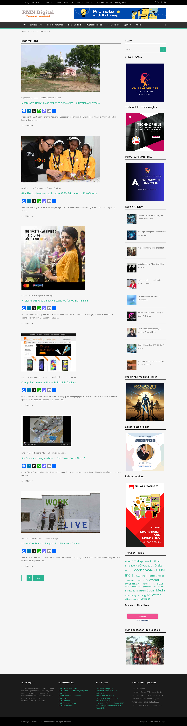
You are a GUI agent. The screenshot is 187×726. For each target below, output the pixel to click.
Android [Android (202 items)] (133, 561)
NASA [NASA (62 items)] (154, 584)
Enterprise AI (36, 24)
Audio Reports (101, 693)
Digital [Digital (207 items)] (159, 565)
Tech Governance (55, 24)
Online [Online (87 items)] (132, 586)
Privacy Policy (120, 2)
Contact (109, 2)
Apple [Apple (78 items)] (147, 561)
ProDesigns (161, 721)
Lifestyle (50, 97)
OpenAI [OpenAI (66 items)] (138, 587)
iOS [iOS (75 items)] (158, 576)
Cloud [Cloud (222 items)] (143, 565)
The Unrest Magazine (104, 688)
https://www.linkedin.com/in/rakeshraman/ (165, 2)
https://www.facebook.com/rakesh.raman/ (155, 2)
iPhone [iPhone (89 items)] (128, 580)
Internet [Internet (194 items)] (151, 575)
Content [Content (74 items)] (151, 566)
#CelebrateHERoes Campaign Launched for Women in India (54, 300)
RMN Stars (62, 698)
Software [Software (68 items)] (128, 596)
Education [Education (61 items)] (128, 571)
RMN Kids (62, 693)
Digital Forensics (94, 24)
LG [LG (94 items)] (136, 580)
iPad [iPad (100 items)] (162, 575)
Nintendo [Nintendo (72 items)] (160, 584)
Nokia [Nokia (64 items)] (127, 587)
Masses (58, 97)
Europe (45, 377)
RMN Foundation (65, 705)
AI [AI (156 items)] (126, 561)
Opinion (127, 24)
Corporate (41, 188)
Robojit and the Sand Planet (69, 695)
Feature (43, 97)
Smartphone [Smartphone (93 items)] (141, 590)
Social (51, 453)
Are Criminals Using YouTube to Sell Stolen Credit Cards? (53, 458)
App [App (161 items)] (141, 561)
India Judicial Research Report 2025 (109, 703)
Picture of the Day (102, 701)
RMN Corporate (64, 701)
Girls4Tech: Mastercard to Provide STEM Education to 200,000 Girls (59, 193)
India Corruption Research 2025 (108, 705)
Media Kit (89, 2)
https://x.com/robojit (161, 2)
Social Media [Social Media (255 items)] (156, 590)
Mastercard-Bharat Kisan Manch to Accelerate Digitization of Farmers (60, 102)
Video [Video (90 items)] (127, 599)
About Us (48, 2)
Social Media (60, 453)
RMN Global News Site (67, 688)
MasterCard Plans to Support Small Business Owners (50, 543)
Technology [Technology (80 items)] (141, 595)
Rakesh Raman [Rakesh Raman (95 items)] (157, 586)
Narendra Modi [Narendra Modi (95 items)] (145, 583)
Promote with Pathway (104, 695)
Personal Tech (74, 24)
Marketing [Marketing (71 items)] (141, 580)
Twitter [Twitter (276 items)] (155, 595)
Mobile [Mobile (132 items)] (129, 583)
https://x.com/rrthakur (158, 2)
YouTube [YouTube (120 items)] (145, 598)
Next (38, 578)
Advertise (79, 2)
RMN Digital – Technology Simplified (73, 690)
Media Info (68, 2)
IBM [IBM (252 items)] (162, 570)
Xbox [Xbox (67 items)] (138, 599)
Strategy (57, 188)
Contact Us (100, 708)
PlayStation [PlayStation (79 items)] (145, 587)
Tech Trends (113, 24)
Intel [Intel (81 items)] (143, 576)
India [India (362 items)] (129, 575)
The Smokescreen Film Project (108, 698)
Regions (64, 377)
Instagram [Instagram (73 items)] (138, 576)
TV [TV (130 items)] (148, 595)
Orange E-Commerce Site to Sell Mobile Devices (48, 382)
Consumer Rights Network (106, 690)
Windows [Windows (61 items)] (133, 599)
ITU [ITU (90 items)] (132, 580)
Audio (138, 24)
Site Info (58, 2)
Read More (26, 125)
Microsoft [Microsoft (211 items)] (152, 580)
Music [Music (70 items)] (135, 584)
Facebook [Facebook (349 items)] (140, 570)
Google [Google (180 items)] (154, 570)
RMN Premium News (67, 703)
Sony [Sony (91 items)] (134, 595)
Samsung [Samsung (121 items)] (130, 590)
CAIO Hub (100, 2)
